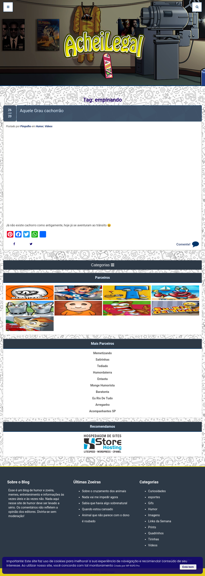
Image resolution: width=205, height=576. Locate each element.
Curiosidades (157, 491)
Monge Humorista (102, 385)
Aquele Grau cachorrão (42, 110)
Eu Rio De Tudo (102, 398)
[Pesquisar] (197, 7)
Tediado (102, 366)
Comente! (183, 244)
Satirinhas (102, 359)
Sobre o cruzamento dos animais (104, 491)
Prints (152, 527)
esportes (154, 497)
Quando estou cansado (97, 509)
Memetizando (102, 353)
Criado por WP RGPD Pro (127, 565)
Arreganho (102, 404)
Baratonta (102, 392)
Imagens (154, 515)
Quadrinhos (156, 533)
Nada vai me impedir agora (100, 497)
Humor (40, 126)
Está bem (188, 566)
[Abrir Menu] (8, 7)
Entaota (102, 379)
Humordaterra (102, 372)
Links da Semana (159, 521)
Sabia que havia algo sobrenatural (104, 503)
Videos (48, 126)
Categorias (102, 265)
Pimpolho (25, 126)
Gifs (151, 503)
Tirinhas (153, 539)
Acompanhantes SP (102, 411)
